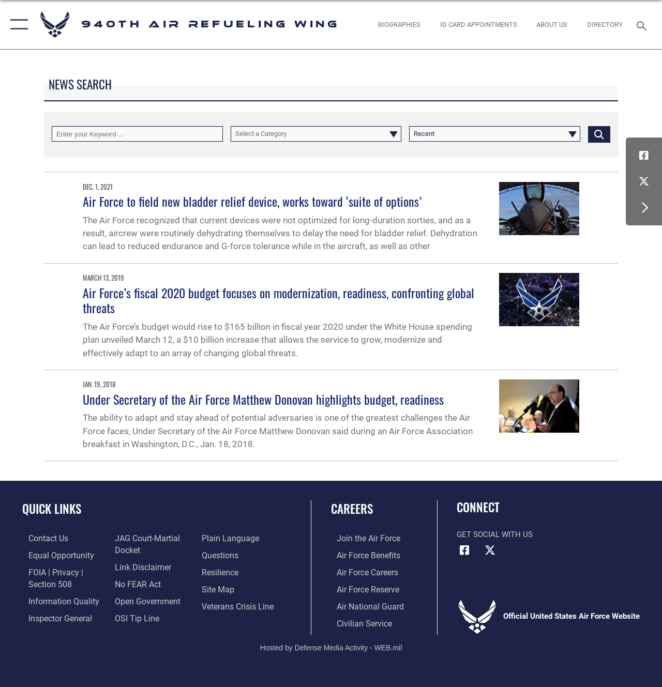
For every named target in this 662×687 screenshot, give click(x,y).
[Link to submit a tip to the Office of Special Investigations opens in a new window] (133, 615)
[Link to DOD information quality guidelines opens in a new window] (55, 599)
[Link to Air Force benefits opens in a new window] (362, 554)
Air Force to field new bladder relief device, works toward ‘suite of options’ (252, 201)
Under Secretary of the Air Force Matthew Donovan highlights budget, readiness (263, 399)
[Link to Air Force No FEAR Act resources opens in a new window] (135, 582)
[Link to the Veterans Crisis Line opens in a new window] (238, 603)
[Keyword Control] (137, 134)
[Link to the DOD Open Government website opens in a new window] (143, 599)
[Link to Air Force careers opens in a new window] (361, 571)
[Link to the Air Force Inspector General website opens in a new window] (52, 615)
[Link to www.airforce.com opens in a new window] (362, 538)
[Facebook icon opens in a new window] (644, 156)
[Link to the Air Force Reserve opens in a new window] (361, 587)
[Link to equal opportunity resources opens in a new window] (53, 554)
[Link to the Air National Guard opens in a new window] (363, 603)
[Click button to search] (599, 134)
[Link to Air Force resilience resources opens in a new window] (221, 571)
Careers (352, 508)
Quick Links (51, 508)
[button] (17, 24)
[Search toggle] (643, 24)
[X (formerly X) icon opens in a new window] (644, 181)
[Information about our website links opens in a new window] (140, 566)
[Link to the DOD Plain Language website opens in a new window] (229, 538)
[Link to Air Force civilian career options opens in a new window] (357, 620)
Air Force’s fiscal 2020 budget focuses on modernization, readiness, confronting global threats (278, 300)
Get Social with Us (495, 534)
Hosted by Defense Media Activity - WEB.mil (331, 644)
